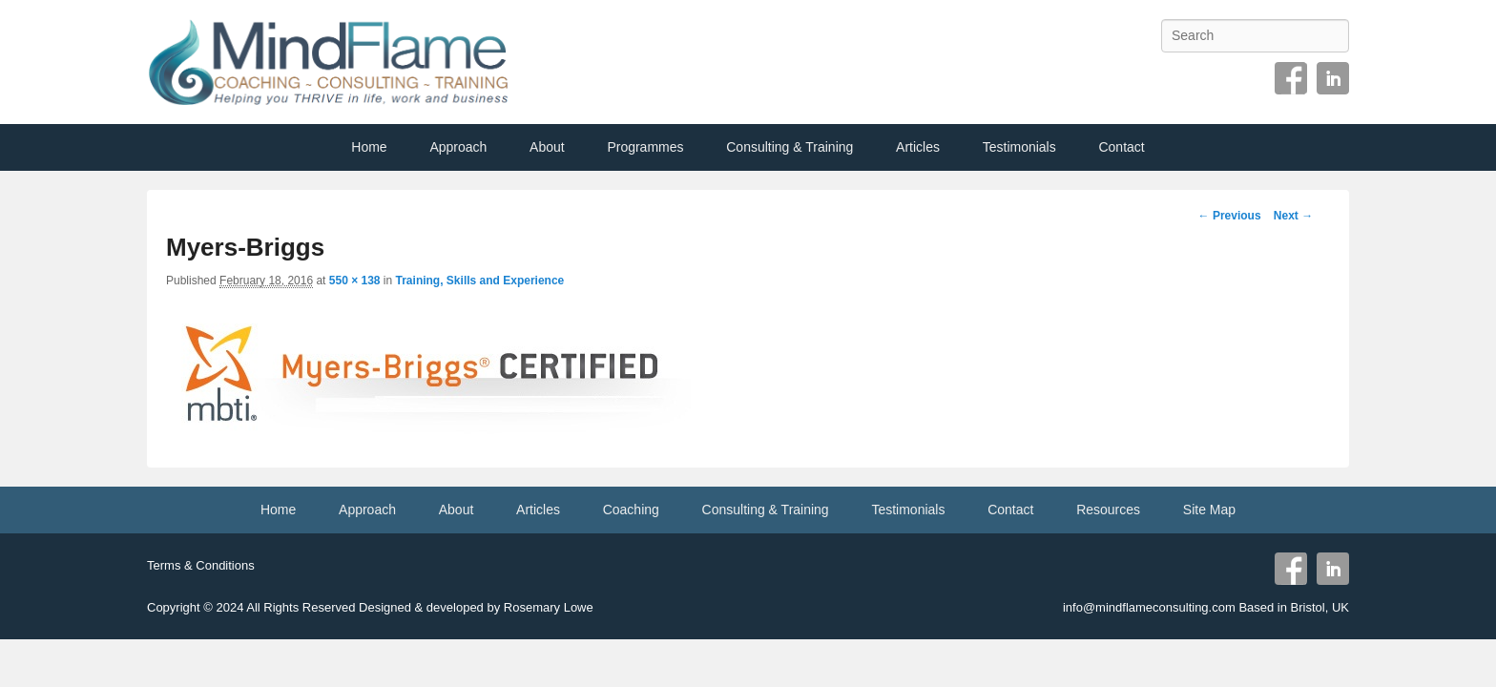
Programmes (645, 147)
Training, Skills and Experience (480, 280)
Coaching (631, 509)
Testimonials (1019, 147)
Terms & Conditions (201, 565)
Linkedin (1333, 78)
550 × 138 (355, 280)
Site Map (1209, 509)
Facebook (1291, 78)
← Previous (1229, 215)
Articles (918, 147)
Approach (458, 147)
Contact (1121, 147)
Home (368, 147)
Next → (1293, 215)
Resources (1108, 509)
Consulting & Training (789, 147)
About (547, 147)
